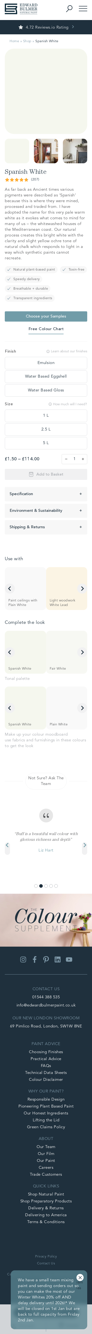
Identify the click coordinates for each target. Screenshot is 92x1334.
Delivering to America (46, 1215)
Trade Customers (46, 1175)
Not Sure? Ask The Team (46, 781)
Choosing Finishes (46, 1052)
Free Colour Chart (46, 329)
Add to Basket (49, 474)
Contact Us (46, 1263)
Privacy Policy (46, 1256)
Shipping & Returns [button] (27, 527)
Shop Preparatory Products (46, 1201)
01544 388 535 (46, 997)
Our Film (46, 1154)
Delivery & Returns (46, 1208)
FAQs (46, 1066)
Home (14, 41)
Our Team (46, 1147)
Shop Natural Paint (46, 1194)
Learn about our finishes (66, 351)
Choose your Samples (46, 316)
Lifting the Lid (46, 1120)
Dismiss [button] (80, 1278)
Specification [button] (21, 494)
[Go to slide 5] (56, 886)
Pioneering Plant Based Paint (46, 1106)
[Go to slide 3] (46, 886)
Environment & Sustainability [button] (36, 511)
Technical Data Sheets (46, 1073)
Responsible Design (46, 1100)
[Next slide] (82, 589)
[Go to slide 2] (41, 886)
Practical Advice (46, 1059)
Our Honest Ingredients (46, 1113)
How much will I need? (68, 404)
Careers (46, 1168)
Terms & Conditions (46, 1222)
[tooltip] (46, 363)
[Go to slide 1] (36, 886)
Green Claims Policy (46, 1127)
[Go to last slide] (10, 589)
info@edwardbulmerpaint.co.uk (46, 1005)
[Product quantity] (74, 459)
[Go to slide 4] (51, 886)
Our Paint (46, 1161)
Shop (27, 41)
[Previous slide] (7, 848)
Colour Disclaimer (46, 1080)
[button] (17, 151)
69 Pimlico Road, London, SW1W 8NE (46, 1026)
